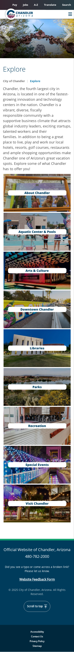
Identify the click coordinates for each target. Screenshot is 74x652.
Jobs (25, 5)
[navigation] (37, 193)
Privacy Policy (37, 641)
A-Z (36, 5)
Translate (50, 5)
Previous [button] (8, 35)
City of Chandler (14, 81)
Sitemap (37, 646)
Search (66, 5)
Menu (69, 14)
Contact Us (37, 636)
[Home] (27, 14)
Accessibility (37, 631)
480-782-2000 (37, 556)
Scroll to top (37, 606)
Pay (14, 5)
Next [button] (66, 35)
